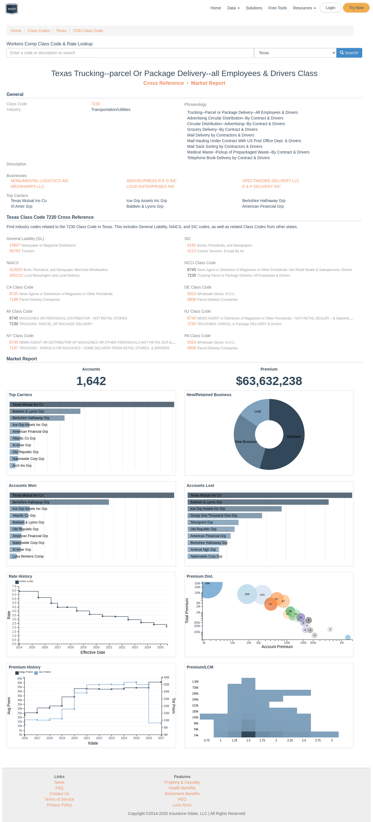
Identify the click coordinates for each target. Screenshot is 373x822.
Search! (349, 53)
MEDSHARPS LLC (27, 186)
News (59, 782)
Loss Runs (182, 805)
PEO (182, 799)
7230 (95, 104)
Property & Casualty (182, 782)
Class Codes (38, 30)
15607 (14, 245)
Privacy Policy (59, 805)
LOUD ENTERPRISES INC (150, 186)
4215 (191, 251)
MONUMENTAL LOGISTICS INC (40, 180)
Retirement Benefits (182, 793)
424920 (16, 269)
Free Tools (277, 8)
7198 (13, 299)
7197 (13, 348)
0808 (191, 299)
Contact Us (59, 793)
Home (216, 8)
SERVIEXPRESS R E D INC (151, 180)
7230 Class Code (88, 30)
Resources (304, 8)
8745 (13, 293)
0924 (191, 293)
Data (233, 8)
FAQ (59, 788)
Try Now (356, 7)
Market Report (208, 83)
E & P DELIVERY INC (261, 186)
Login (330, 7)
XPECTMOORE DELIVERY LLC (271, 180)
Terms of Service (59, 799)
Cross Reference (163, 83)
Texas (61, 30)
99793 (14, 251)
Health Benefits (182, 788)
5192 (191, 245)
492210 (16, 275)
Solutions (254, 8)
